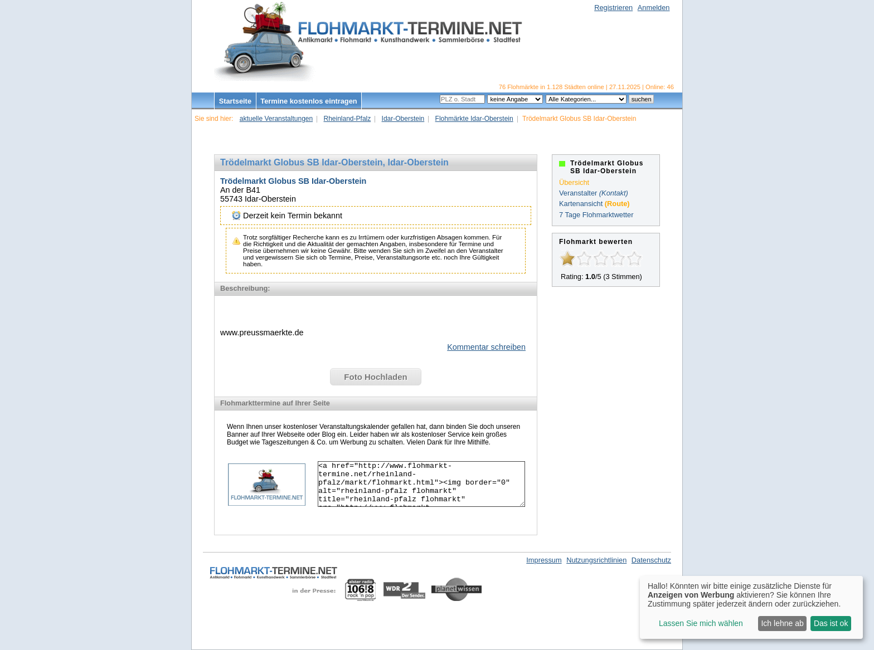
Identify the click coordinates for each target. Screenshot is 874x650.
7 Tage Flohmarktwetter (596, 215)
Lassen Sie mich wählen (701, 623)
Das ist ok (831, 623)
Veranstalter (578, 193)
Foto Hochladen (375, 377)
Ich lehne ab (782, 623)
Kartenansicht (581, 203)
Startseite (235, 101)
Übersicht (574, 182)
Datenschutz (651, 560)
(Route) (617, 203)
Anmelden (654, 7)
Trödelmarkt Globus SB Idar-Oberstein (293, 181)
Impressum (543, 560)
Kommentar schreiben (486, 347)
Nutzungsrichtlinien (596, 560)
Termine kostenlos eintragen (308, 101)
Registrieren (613, 7)
